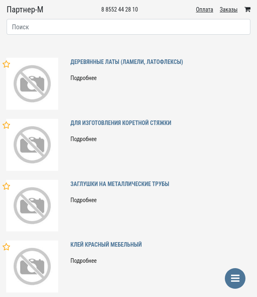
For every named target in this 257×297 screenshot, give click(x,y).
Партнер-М (25, 9)
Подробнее (84, 78)
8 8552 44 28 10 (119, 9)
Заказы (229, 9)
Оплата (204, 9)
